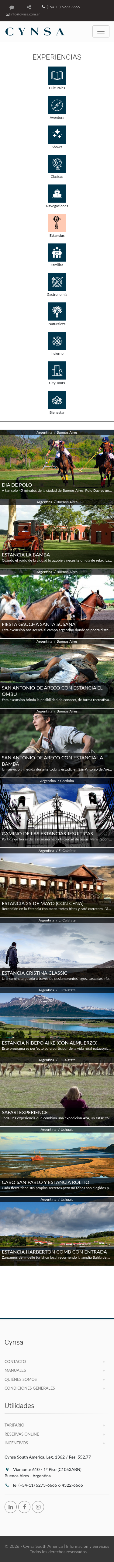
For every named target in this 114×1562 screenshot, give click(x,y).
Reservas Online (22, 1434)
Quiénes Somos (21, 1379)
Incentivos (16, 1442)
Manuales (15, 1370)
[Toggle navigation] (100, 31)
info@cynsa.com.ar (22, 14)
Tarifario (14, 1425)
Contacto (15, 1361)
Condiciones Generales (30, 1388)
